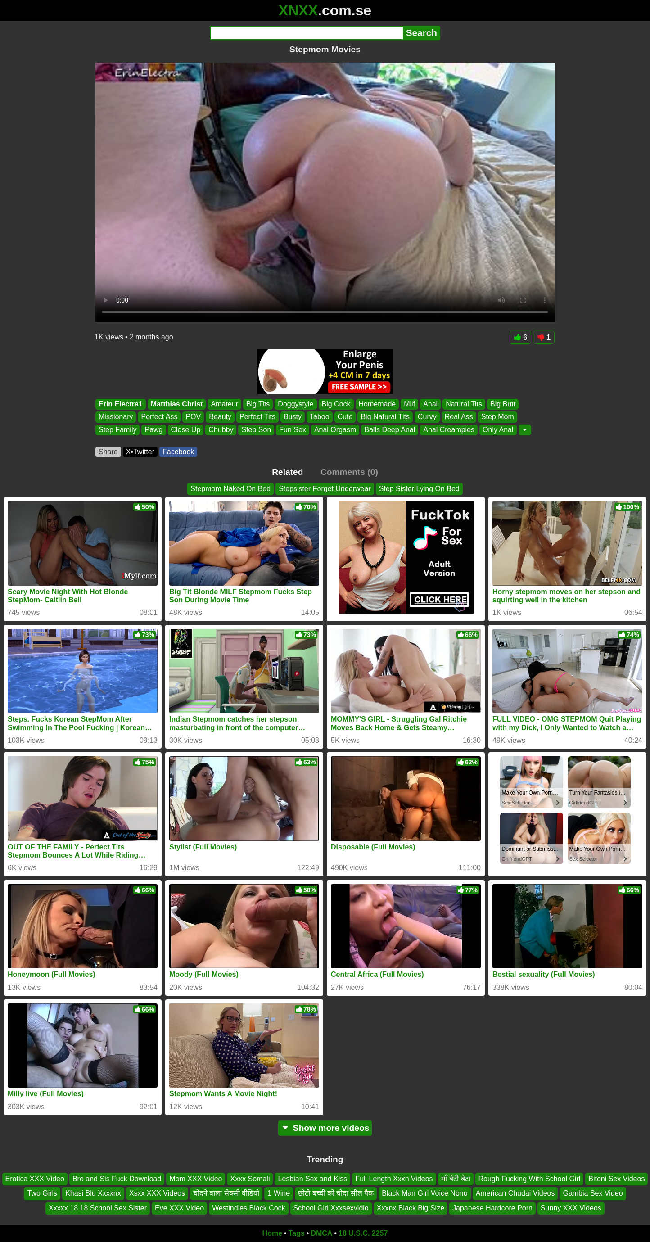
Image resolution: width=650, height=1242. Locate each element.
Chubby (220, 430)
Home (272, 1233)
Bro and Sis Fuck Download (116, 1179)
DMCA (321, 1233)
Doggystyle (295, 404)
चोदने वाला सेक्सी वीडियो (226, 1193)
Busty (293, 417)
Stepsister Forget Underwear (325, 488)
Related (287, 472)
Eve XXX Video (179, 1208)
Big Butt (502, 404)
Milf (409, 404)
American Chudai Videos (515, 1193)
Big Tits (258, 404)
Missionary (116, 417)
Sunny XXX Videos (571, 1208)
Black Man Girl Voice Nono (424, 1193)
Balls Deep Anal (389, 430)
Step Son (256, 430)
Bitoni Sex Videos (616, 1179)
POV (193, 417)
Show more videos (325, 1128)
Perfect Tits (257, 417)
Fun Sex (292, 430)
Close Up (186, 430)
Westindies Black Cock (248, 1208)
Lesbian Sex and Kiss (312, 1179)
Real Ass (459, 417)
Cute (345, 417)
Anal (430, 404)
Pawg (153, 430)
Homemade (377, 404)
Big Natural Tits (385, 417)
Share (108, 452)
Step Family (117, 430)
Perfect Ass (159, 417)
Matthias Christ (177, 404)
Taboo (320, 417)
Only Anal (498, 430)
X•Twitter (140, 452)
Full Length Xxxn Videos (394, 1179)
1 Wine (278, 1193)
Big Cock (336, 404)
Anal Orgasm (335, 430)
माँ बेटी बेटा (455, 1179)
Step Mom (497, 417)
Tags (297, 1233)
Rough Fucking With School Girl (529, 1179)
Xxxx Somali (250, 1179)
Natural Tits (464, 404)
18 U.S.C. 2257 (363, 1233)
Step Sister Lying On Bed (419, 488)
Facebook (178, 452)
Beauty (220, 417)
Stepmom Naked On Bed (230, 488)
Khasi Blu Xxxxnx (93, 1193)
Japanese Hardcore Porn (492, 1208)
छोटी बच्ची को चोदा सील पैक (336, 1193)
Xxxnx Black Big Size (410, 1208)
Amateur (224, 404)
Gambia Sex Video (593, 1193)
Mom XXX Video (195, 1179)
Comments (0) (349, 472)
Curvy (427, 417)
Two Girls (42, 1193)
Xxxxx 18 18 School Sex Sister (98, 1208)
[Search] (306, 33)
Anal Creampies (448, 430)
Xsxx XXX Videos (157, 1193)
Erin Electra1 (121, 404)
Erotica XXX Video (34, 1179)
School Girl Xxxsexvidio (331, 1208)
